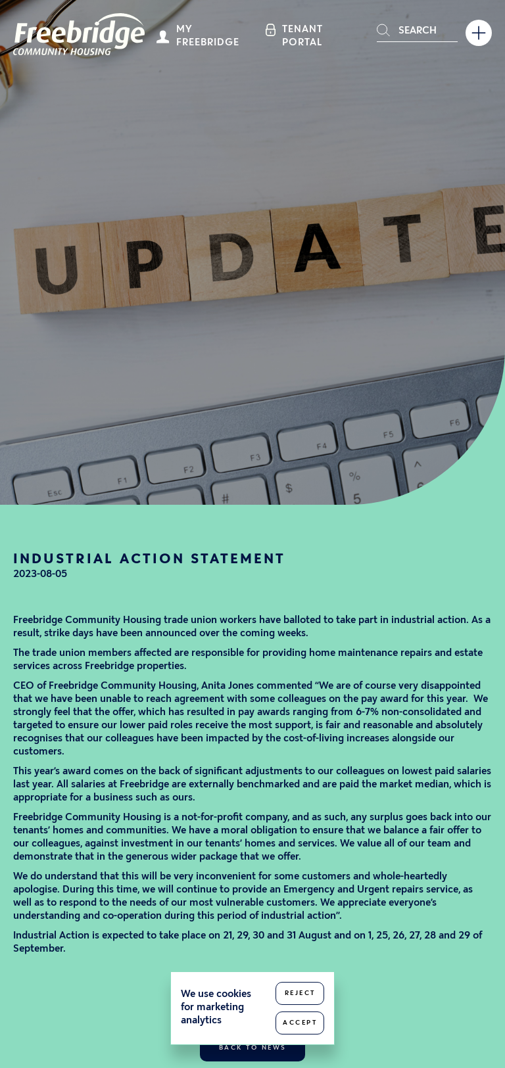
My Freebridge (207, 36)
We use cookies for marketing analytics (216, 1008)
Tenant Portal (302, 36)
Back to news (253, 1048)
